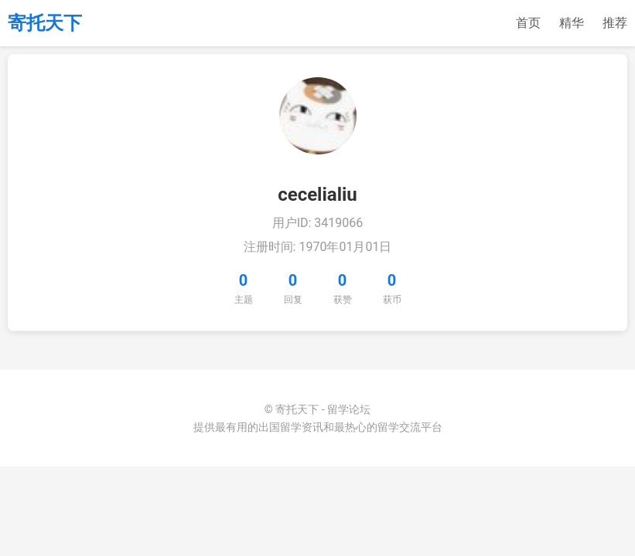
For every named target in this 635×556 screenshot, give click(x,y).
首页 (528, 22)
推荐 (615, 22)
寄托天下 (45, 23)
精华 (571, 22)
